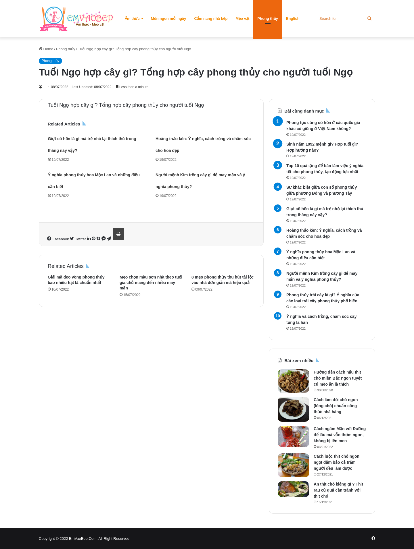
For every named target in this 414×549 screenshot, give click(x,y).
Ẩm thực (132, 18)
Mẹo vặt (242, 18)
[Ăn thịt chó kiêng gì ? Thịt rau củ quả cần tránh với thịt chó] (293, 489)
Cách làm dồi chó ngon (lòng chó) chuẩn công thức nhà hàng (336, 405)
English (293, 18)
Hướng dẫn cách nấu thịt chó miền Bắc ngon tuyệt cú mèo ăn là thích (338, 378)
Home (46, 49)
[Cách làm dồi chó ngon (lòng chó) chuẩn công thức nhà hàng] (293, 409)
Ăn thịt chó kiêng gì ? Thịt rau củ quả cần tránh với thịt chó (338, 490)
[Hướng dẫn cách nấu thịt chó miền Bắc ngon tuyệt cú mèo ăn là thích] (293, 381)
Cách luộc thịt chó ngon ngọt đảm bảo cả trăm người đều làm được (336, 462)
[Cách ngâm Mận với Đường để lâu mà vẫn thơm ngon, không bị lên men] (293, 436)
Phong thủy (267, 18)
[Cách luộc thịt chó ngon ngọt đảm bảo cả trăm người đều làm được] (293, 465)
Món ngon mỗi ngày (168, 18)
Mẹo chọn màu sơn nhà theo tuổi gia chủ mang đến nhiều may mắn (151, 282)
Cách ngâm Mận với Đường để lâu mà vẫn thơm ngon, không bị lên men (340, 434)
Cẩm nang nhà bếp (211, 18)
